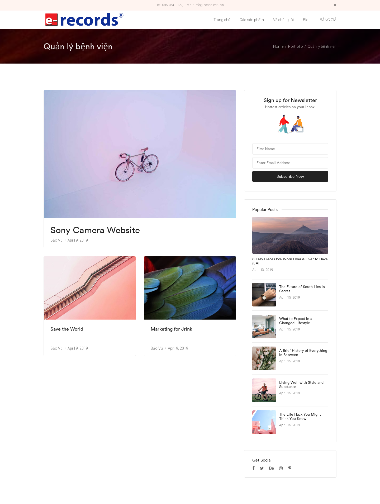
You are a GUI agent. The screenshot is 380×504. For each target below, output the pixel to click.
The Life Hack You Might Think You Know (300, 416)
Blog (307, 20)
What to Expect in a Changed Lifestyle (295, 320)
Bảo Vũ (56, 240)
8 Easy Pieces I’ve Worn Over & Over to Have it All (290, 261)
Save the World (66, 329)
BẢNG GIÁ (328, 20)
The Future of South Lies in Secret (302, 289)
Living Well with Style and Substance (301, 384)
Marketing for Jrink (171, 329)
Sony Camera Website (95, 230)
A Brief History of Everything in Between (303, 352)
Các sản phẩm (252, 20)
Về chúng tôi (283, 20)
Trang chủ (221, 20)
